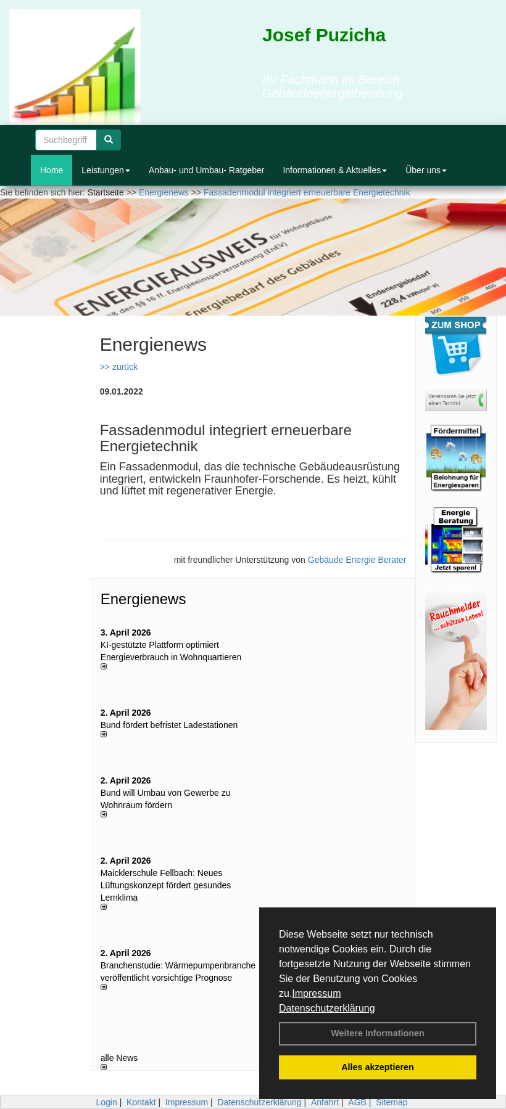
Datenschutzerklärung (327, 1008)
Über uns (426, 170)
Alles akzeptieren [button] (377, 1067)
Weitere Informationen (378, 1033)
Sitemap (391, 1102)
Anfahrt (325, 1102)
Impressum (316, 993)
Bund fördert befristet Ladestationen (169, 725)
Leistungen (105, 170)
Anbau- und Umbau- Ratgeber (207, 170)
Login (106, 1102)
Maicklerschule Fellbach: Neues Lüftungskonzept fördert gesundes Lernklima (166, 885)
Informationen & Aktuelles (335, 170)
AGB (357, 1102)
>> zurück (119, 367)
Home (51, 170)
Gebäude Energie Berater (357, 560)
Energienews (143, 599)
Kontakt (141, 1102)
